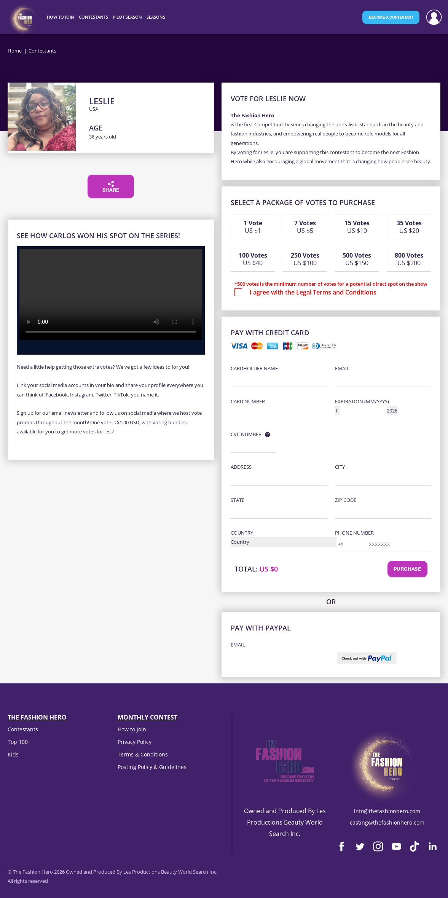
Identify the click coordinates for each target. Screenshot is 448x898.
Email (342, 368)
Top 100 (18, 741)
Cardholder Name (254, 368)
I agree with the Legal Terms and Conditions (313, 292)
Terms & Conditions (143, 754)
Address (241, 466)
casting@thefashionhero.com (387, 822)
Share (111, 187)
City (340, 466)
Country (242, 532)
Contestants (23, 729)
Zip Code (345, 500)
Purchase (407, 569)
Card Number (248, 401)
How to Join (132, 729)
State (237, 500)
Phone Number (354, 532)
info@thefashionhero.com (387, 811)
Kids (13, 754)
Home (15, 50)
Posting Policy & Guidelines (152, 767)
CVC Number (246, 434)
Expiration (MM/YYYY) (362, 401)
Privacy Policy (134, 741)
